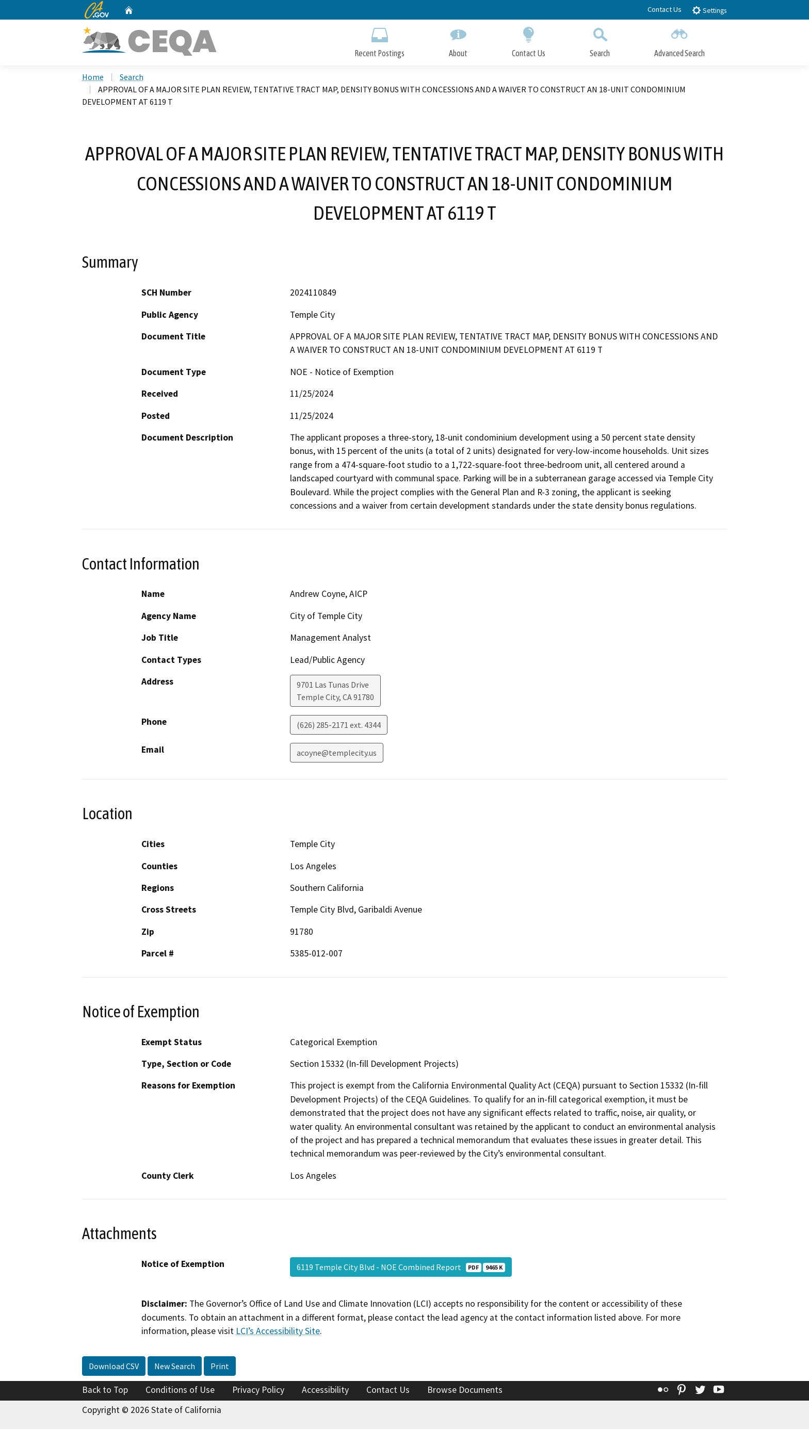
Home (93, 78)
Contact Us (665, 9)
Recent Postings (379, 40)
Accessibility (325, 1390)
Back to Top (105, 1390)
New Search (174, 1366)
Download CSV (114, 1366)
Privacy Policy (258, 1390)
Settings (709, 10)
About (458, 40)
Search (599, 40)
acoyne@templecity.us (337, 754)
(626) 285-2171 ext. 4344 (339, 726)
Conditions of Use (180, 1390)
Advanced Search (679, 40)
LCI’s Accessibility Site (278, 1332)
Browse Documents (465, 1390)
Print (220, 1366)
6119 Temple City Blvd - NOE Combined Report (401, 1268)
